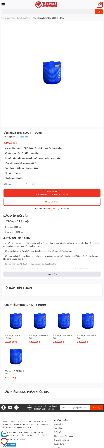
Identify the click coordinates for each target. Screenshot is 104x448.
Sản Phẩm (58, 428)
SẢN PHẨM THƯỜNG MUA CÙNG (25, 305)
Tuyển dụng (59, 444)
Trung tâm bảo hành (62, 440)
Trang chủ (58, 424)
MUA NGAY (52, 193)
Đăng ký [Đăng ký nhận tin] (96, 407)
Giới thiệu (58, 432)
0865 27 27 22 (52, 208)
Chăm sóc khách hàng (63, 436)
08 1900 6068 (19, 439)
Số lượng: (8, 184)
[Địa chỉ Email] (81, 407)
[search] (99, 11)
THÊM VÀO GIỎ (52, 202)
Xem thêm (52, 274)
